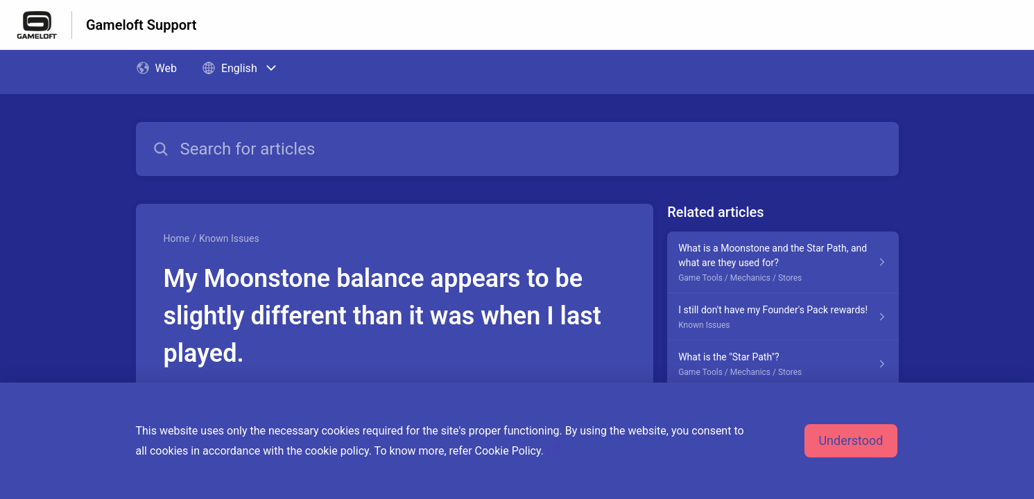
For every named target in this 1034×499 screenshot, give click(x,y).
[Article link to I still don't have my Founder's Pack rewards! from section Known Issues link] (782, 316)
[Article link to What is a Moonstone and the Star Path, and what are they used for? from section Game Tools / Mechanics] (782, 262)
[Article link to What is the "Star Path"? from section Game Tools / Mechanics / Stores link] (782, 363)
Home (177, 238)
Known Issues (229, 238)
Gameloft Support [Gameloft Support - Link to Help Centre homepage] (141, 25)
